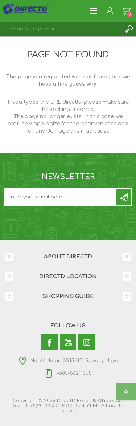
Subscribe (123, 197)
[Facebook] (49, 342)
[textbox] (60, 29)
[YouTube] (68, 342)
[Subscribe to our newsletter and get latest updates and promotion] (60, 197)
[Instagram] (86, 342)
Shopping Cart (126, 11)
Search (128, 29)
